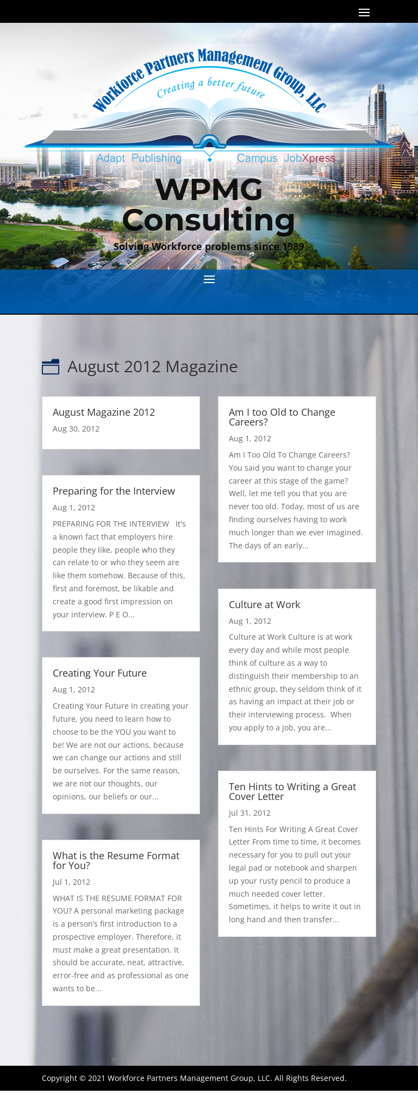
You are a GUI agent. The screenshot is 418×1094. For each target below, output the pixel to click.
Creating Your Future (100, 672)
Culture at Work (264, 604)
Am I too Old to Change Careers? (282, 416)
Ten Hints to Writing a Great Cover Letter (292, 791)
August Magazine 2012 (104, 411)
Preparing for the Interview (114, 490)
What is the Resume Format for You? (116, 860)
